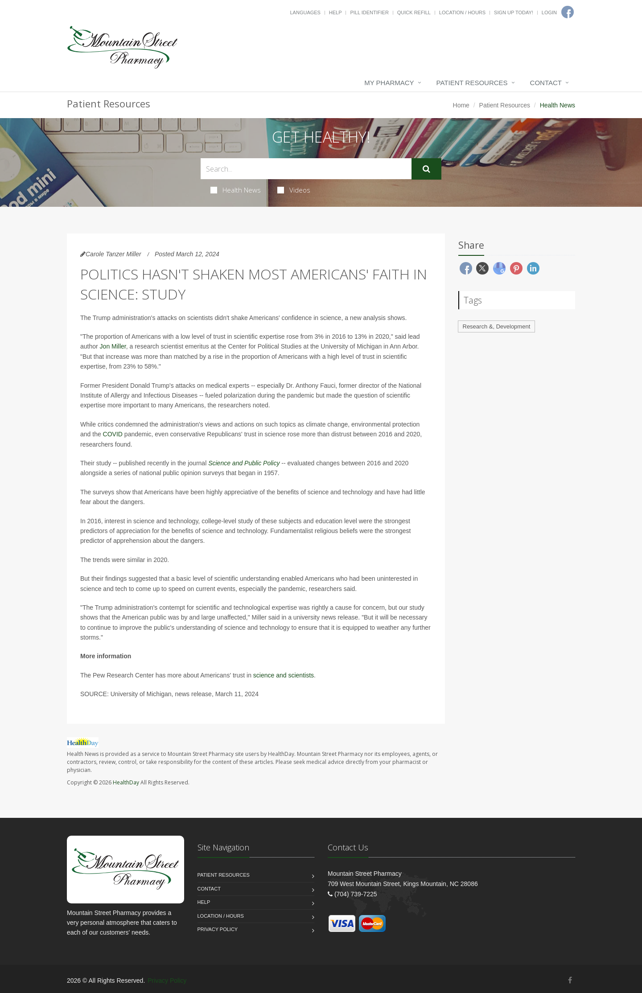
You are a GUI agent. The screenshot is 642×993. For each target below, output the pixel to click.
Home (461, 105)
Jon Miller (113, 346)
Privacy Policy (218, 929)
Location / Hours (462, 12)
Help (335, 12)
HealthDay (126, 782)
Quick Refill (414, 12)
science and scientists (283, 675)
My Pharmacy (389, 82)
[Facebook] (570, 980)
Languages (305, 12)
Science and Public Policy (244, 463)
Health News (235, 189)
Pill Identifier (369, 12)
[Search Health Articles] (306, 168)
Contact (546, 82)
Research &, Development (497, 326)
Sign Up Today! (513, 12)
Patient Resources (472, 82)
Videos (293, 189)
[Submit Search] (426, 169)
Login (549, 12)
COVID (113, 434)
